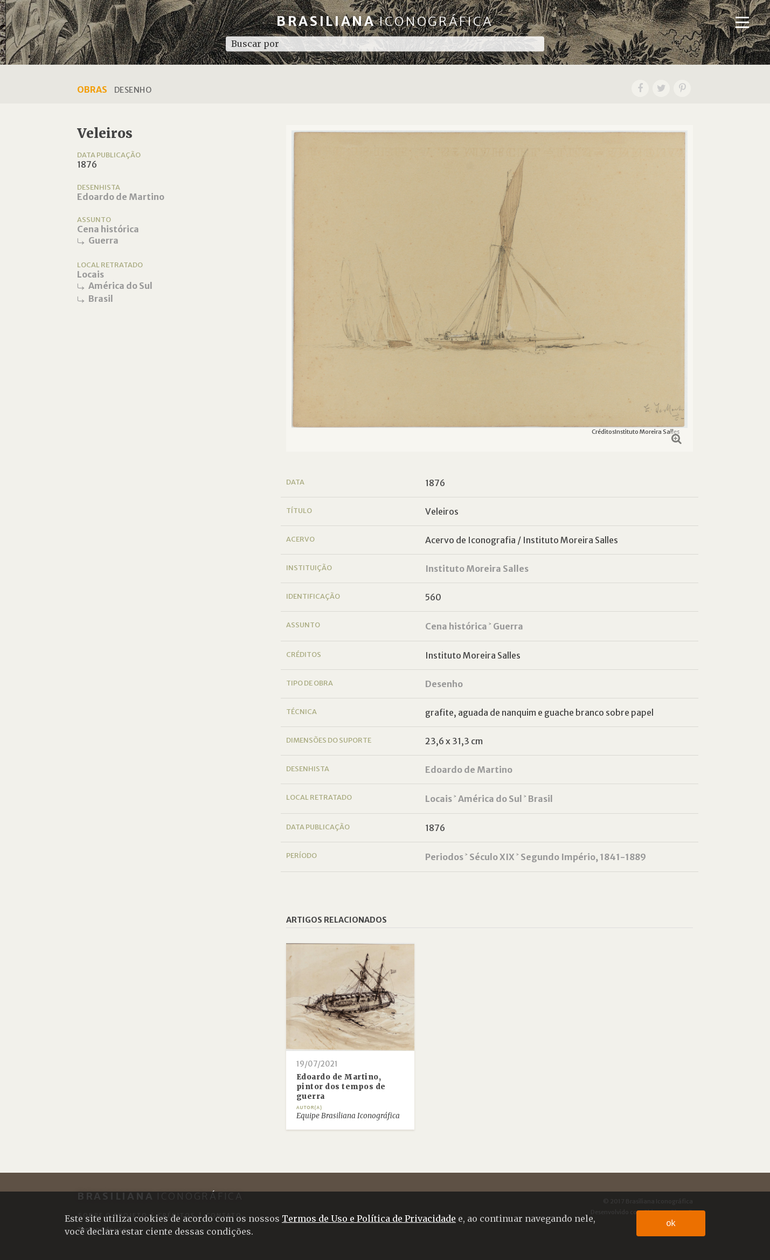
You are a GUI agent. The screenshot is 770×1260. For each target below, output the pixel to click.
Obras (92, 89)
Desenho (444, 684)
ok (671, 1223)
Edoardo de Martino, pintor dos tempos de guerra (341, 1086)
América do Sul (120, 285)
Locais (90, 274)
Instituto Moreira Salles (477, 568)
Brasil (100, 298)
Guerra (103, 240)
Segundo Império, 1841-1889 (583, 856)
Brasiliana (385, 21)
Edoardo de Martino (120, 196)
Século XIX (492, 856)
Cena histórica (108, 229)
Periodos (444, 856)
